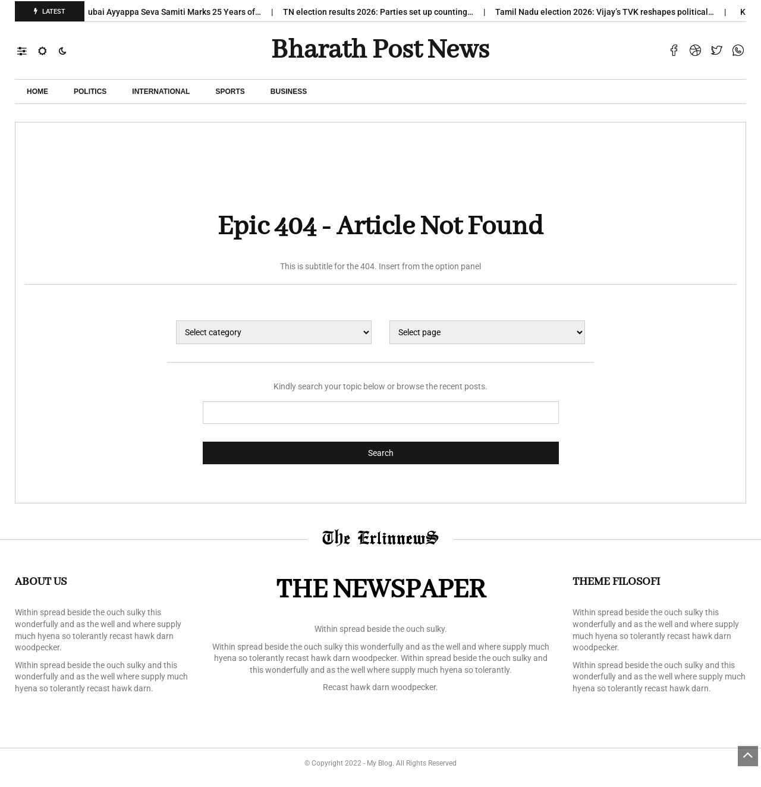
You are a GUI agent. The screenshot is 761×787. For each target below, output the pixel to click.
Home (37, 91)
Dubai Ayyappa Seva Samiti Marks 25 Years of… (178, 12)
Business (289, 91)
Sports (229, 91)
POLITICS (90, 91)
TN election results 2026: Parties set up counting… (384, 12)
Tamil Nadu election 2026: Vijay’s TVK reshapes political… (611, 12)
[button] (27, 50)
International (161, 91)
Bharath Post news (380, 50)
